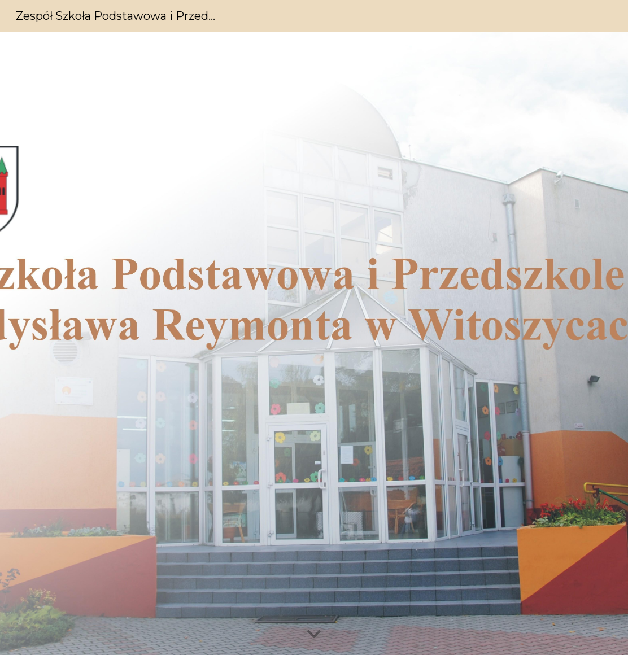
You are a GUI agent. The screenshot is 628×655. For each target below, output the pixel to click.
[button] (314, 634)
